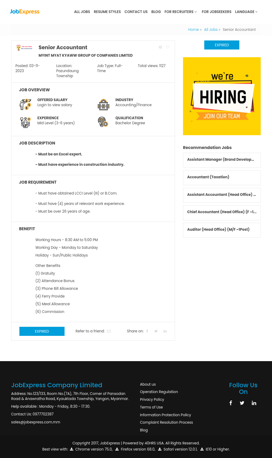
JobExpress (110, 443)
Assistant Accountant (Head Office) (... (222, 194)
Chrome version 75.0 (91, 449)
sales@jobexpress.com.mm (35, 422)
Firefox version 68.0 (134, 449)
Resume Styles (107, 11)
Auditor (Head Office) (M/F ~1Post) (218, 229)
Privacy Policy (152, 399)
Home (193, 29)
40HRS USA (154, 443)
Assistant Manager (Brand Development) (225, 159)
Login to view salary (54, 105)
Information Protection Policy (165, 415)
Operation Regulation (159, 391)
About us (148, 384)
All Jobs (82, 11)
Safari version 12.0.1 (177, 449)
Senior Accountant (63, 47)
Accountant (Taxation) (208, 177)
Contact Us (136, 11)
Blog (156, 11)
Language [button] (246, 11)
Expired (42, 331)
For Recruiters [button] (181, 11)
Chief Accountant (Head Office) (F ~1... (222, 211)
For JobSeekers (217, 11)
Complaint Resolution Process (166, 422)
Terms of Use (151, 407)
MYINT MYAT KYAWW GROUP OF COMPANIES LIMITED (86, 55)
